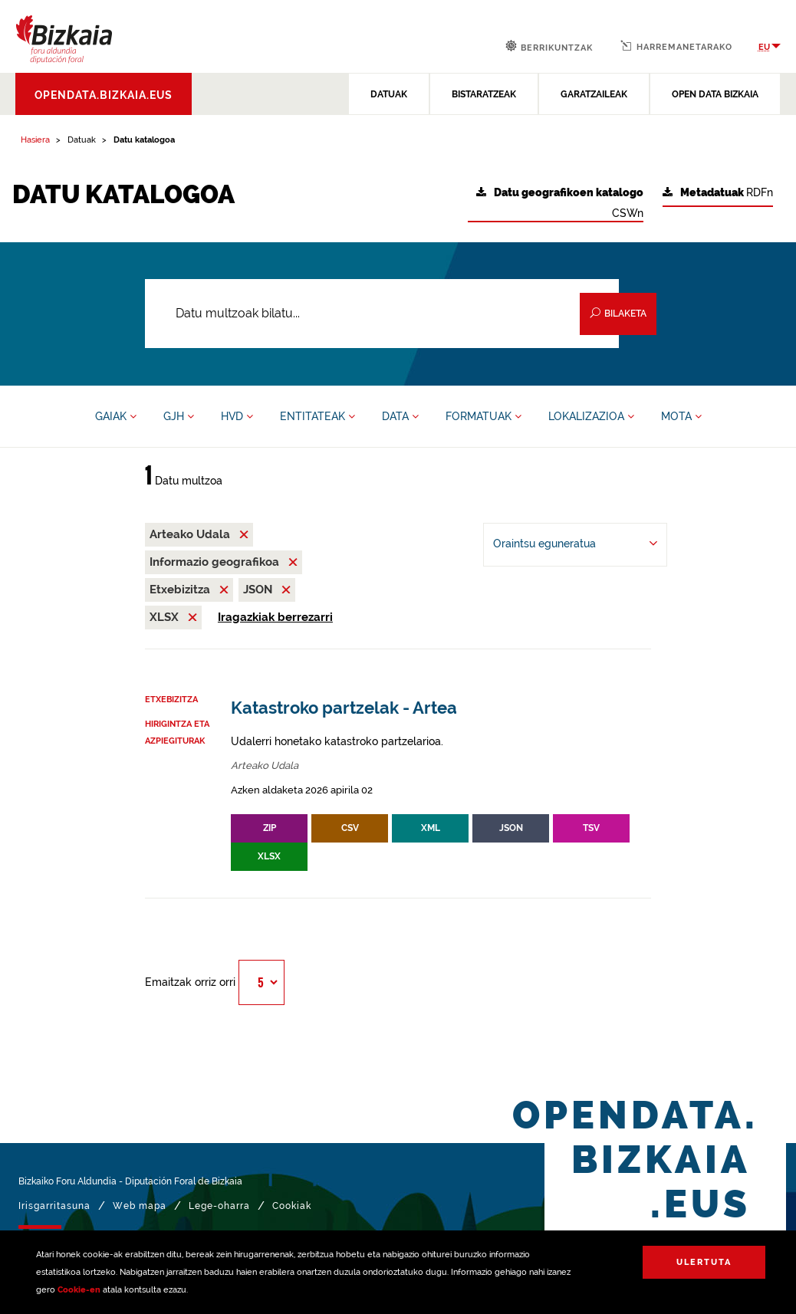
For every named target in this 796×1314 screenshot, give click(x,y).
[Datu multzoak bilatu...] (382, 313)
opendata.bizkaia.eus (104, 95)
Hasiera (35, 140)
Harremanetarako (676, 46)
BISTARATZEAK (484, 94)
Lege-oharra (219, 1206)
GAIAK (116, 416)
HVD (237, 416)
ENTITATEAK (317, 416)
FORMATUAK (483, 416)
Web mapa (139, 1206)
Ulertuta (704, 1262)
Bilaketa (618, 313)
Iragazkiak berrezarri (275, 617)
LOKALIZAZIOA (591, 416)
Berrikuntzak (549, 46)
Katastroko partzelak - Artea (344, 708)
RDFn (718, 192)
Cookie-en (79, 1290)
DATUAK (388, 94)
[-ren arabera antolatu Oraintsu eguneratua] (575, 545)
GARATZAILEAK (594, 94)
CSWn (559, 202)
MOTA (681, 416)
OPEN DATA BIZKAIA (715, 94)
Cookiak (291, 1206)
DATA (400, 416)
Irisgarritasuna (54, 1206)
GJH (178, 416)
